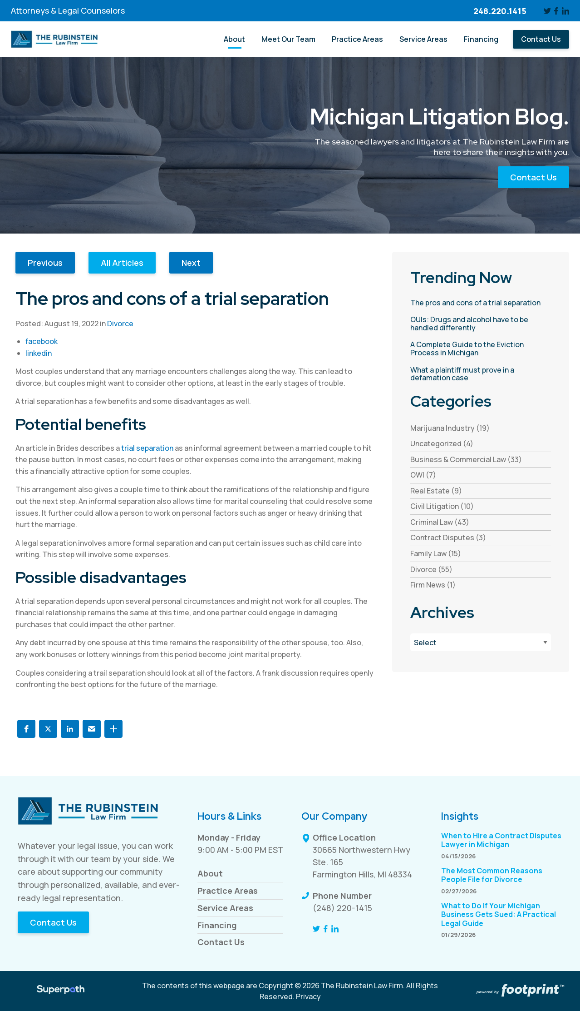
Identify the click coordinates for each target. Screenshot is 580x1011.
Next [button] (191, 262)
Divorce (120, 324)
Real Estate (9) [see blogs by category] (436, 491)
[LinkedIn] (565, 11)
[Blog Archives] (480, 642)
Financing (217, 925)
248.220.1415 (499, 11)
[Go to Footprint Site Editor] (519, 991)
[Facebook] (556, 11)
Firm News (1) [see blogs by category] (433, 585)
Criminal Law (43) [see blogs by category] (439, 522)
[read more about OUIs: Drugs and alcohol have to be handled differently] (480, 324)
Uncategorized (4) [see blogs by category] (441, 443)
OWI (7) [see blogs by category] (423, 475)
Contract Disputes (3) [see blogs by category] (448, 538)
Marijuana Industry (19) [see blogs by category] (450, 428)
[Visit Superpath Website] (60, 991)
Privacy (308, 996)
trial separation (147, 448)
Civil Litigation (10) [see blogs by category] (442, 506)
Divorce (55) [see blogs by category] (431, 569)
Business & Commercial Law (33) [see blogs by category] (466, 459)
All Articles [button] (122, 262)
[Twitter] (547, 11)
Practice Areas (227, 890)
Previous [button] (45, 262)
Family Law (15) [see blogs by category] (435, 553)
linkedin (38, 353)
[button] (26, 729)
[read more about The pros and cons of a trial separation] (480, 303)
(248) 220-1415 (342, 907)
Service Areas (225, 907)
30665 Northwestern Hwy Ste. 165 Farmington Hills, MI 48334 (362, 862)
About (210, 873)
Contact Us (533, 177)
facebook (41, 341)
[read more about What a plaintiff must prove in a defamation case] (480, 374)
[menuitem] (234, 39)
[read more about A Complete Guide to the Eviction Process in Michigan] (480, 349)
